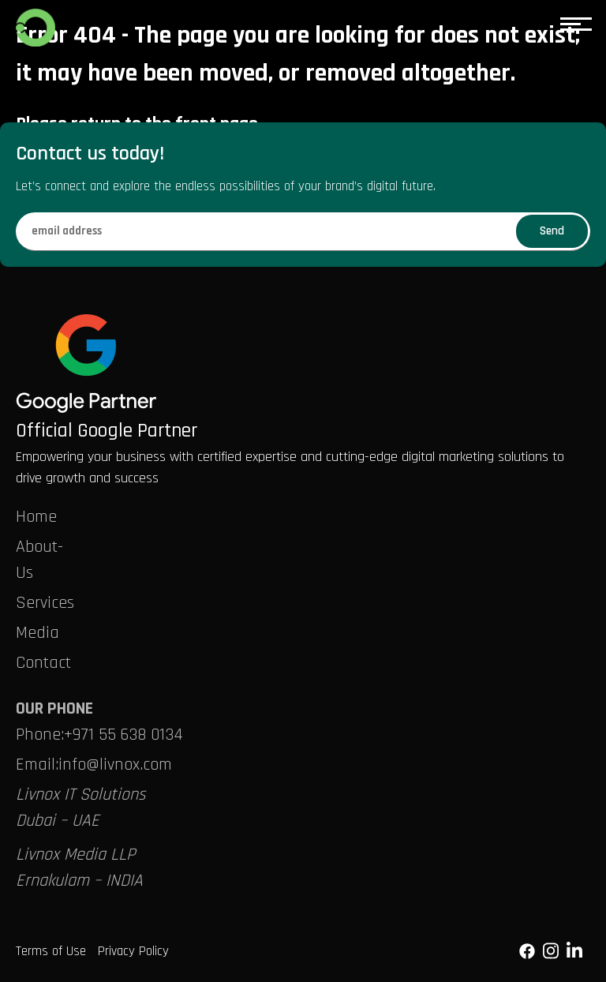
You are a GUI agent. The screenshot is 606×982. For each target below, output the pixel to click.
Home (36, 517)
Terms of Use (51, 951)
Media (37, 633)
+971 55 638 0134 (123, 735)
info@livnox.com (115, 765)
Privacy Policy (133, 951)
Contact (43, 663)
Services (44, 603)
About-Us (39, 560)
